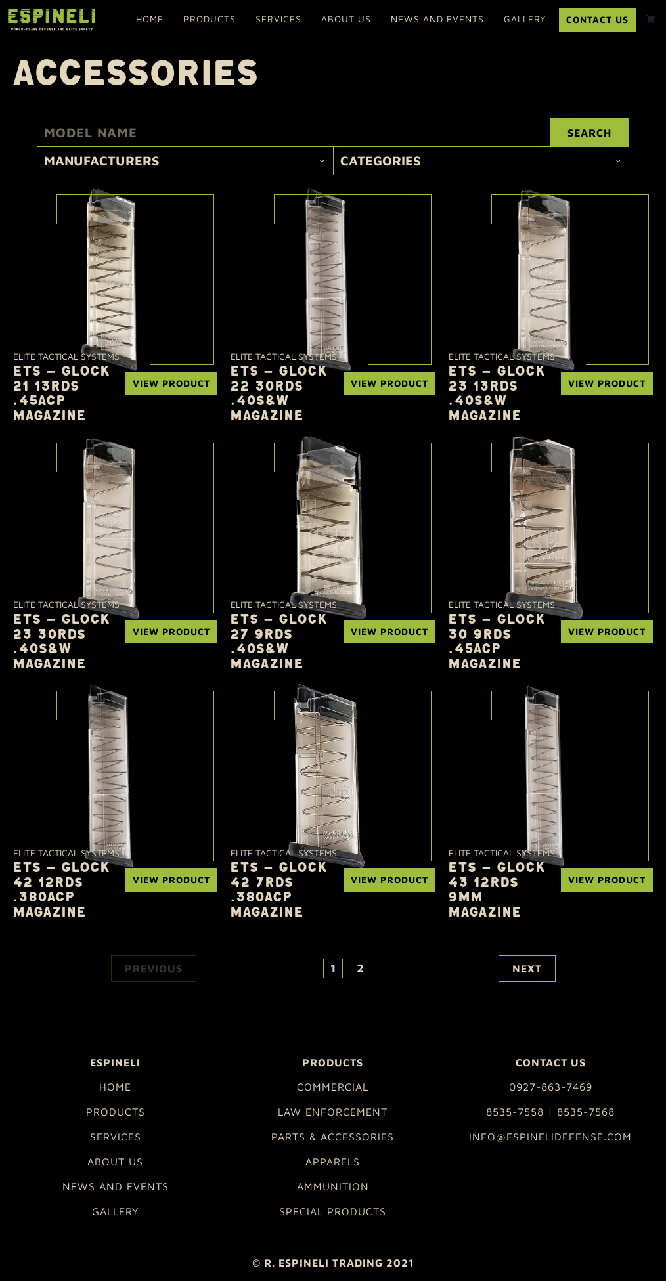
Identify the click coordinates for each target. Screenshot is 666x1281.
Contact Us (597, 19)
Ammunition (333, 1186)
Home (150, 18)
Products (209, 18)
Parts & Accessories (332, 1136)
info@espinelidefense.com (550, 1136)
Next (527, 968)
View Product (171, 383)
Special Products (332, 1211)
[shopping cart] (650, 19)
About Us (346, 18)
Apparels (332, 1161)
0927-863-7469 (550, 1087)
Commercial (332, 1087)
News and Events (437, 18)
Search (589, 133)
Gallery (525, 18)
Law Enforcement (333, 1112)
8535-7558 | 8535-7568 (550, 1112)
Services (278, 18)
